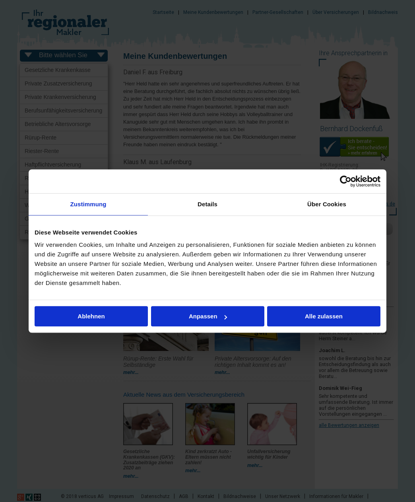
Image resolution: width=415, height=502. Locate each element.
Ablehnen (91, 316)
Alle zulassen (324, 316)
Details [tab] (207, 204)
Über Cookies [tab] (326, 204)
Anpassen (208, 316)
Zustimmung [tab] (88, 204)
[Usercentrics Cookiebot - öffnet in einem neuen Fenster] (345, 181)
